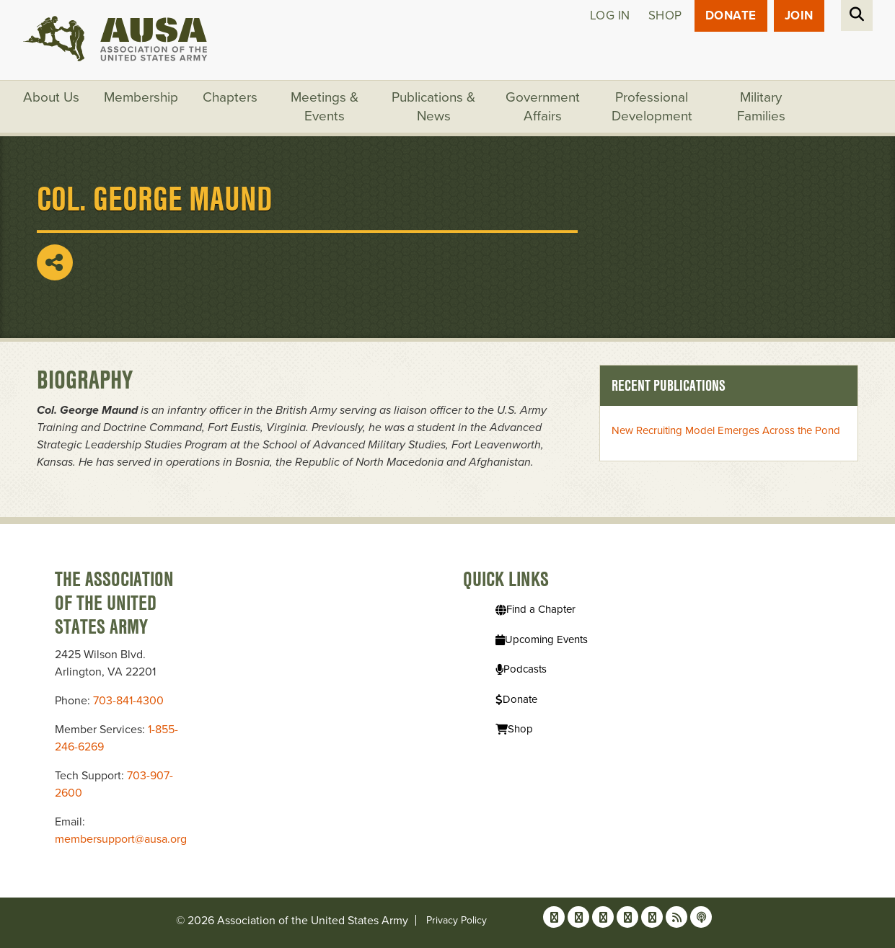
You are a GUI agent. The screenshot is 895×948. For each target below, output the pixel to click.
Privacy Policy (456, 920)
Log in (610, 15)
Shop (665, 15)
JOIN (799, 15)
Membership (141, 97)
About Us (51, 97)
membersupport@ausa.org (121, 839)
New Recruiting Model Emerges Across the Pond (726, 430)
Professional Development (652, 106)
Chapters (230, 97)
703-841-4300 (128, 701)
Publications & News (433, 106)
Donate (731, 15)
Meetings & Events (324, 106)
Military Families (761, 106)
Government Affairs (543, 106)
